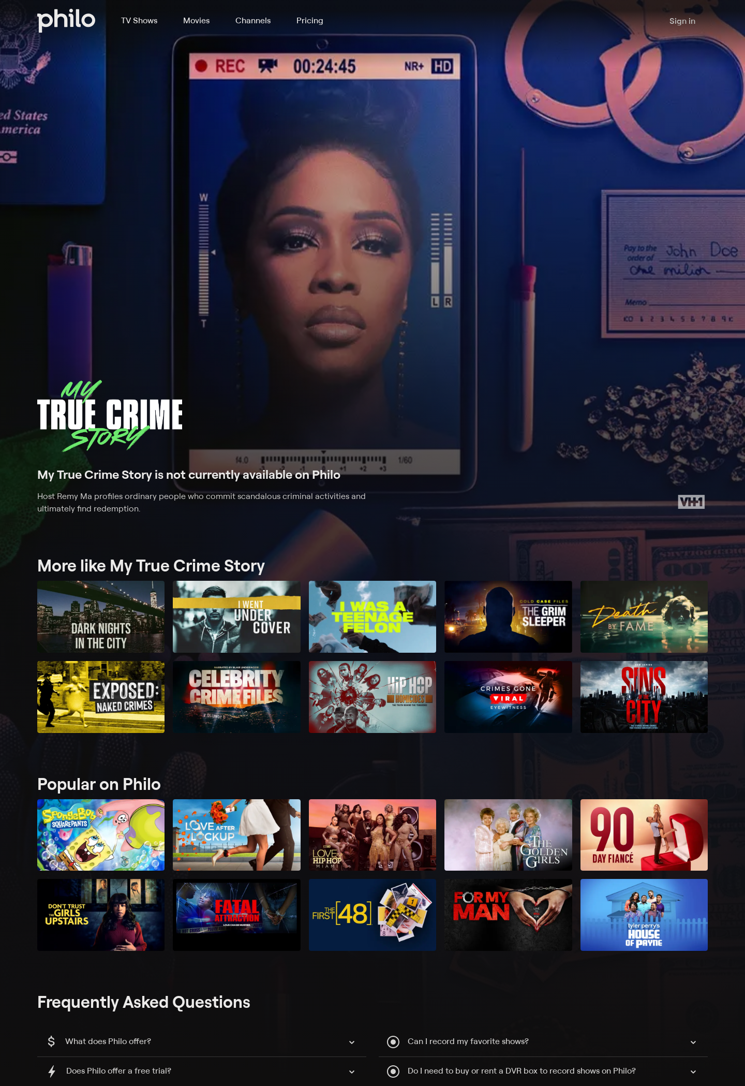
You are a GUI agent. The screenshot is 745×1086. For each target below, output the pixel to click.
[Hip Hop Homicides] (372, 697)
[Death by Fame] (644, 617)
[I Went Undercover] (236, 617)
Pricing (309, 20)
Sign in (682, 21)
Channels (253, 20)
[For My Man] (508, 915)
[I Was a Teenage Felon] (372, 617)
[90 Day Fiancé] (644, 835)
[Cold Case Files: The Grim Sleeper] (508, 617)
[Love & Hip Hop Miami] (372, 835)
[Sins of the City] (644, 697)
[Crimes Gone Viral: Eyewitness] (508, 697)
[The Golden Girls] (508, 835)
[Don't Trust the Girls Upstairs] (101, 915)
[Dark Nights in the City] (101, 617)
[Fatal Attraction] (236, 915)
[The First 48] (372, 915)
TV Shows (139, 20)
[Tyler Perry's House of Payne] (644, 915)
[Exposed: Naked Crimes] (101, 697)
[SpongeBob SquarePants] (101, 835)
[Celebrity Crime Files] (236, 697)
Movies (196, 20)
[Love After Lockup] (236, 835)
